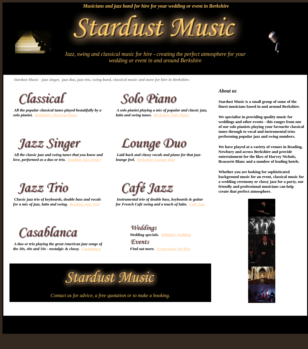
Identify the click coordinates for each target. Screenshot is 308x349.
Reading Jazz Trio (84, 204)
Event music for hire (173, 248)
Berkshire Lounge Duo (156, 159)
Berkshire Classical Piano (56, 115)
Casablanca (91, 248)
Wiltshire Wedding (176, 234)
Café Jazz (197, 204)
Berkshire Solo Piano (171, 115)
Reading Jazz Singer (84, 159)
